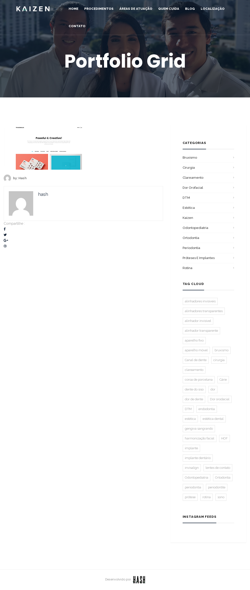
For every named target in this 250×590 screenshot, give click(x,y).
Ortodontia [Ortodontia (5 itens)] (222, 477)
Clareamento (193, 177)
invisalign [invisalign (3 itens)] (192, 468)
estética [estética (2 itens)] (190, 419)
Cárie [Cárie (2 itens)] (223, 379)
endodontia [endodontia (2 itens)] (206, 409)
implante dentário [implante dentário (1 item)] (198, 458)
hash (23, 178)
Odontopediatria (195, 228)
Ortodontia (191, 238)
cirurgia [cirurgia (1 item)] (219, 360)
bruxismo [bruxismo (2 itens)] (222, 350)
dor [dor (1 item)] (212, 389)
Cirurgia (189, 167)
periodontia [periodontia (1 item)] (193, 487)
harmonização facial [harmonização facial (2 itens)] (199, 438)
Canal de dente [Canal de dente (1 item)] (196, 360)
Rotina (187, 268)
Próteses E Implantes (199, 258)
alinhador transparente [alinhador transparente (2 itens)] (201, 330)
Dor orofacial (193, 187)
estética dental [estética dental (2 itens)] (213, 419)
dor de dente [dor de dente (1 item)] (194, 399)
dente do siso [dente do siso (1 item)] (194, 389)
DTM (186, 198)
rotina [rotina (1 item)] (206, 497)
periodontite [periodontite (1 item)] (216, 487)
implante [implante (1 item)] (191, 448)
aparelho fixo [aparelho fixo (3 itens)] (194, 340)
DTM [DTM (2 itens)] (188, 409)
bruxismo (190, 157)
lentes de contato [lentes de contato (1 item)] (218, 468)
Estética (189, 208)
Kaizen (188, 218)
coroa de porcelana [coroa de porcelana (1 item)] (199, 379)
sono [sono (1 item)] (221, 497)
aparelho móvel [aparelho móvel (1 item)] (196, 350)
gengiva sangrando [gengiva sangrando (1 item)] (199, 428)
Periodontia (191, 248)
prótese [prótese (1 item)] (190, 497)
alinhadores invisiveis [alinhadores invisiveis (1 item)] (200, 301)
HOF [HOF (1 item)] (224, 438)
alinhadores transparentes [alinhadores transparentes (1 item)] (204, 311)
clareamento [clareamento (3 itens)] (194, 370)
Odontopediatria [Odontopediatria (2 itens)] (196, 477)
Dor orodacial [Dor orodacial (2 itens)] (219, 399)
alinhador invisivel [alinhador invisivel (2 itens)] (198, 321)
